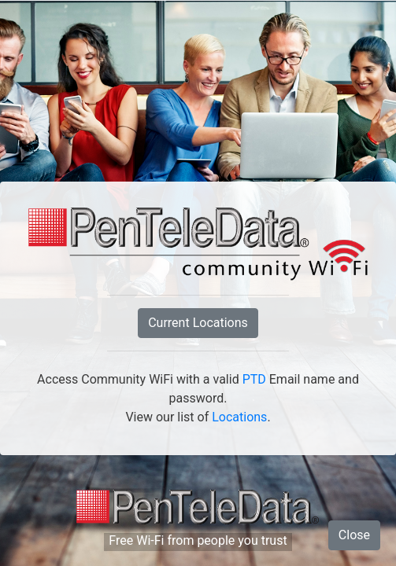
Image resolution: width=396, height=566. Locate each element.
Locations (239, 417)
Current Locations (198, 322)
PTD (254, 379)
